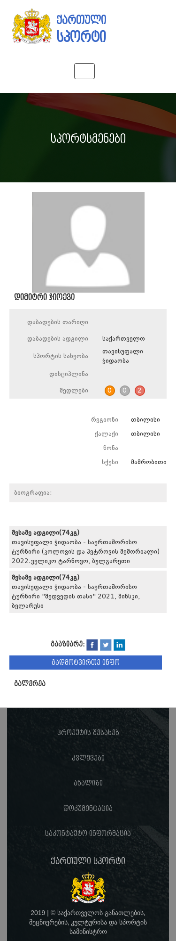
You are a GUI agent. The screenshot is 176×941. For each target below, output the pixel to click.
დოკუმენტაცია (88, 808)
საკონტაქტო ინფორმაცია (88, 833)
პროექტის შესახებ (88, 732)
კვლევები (88, 758)
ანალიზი (88, 783)
